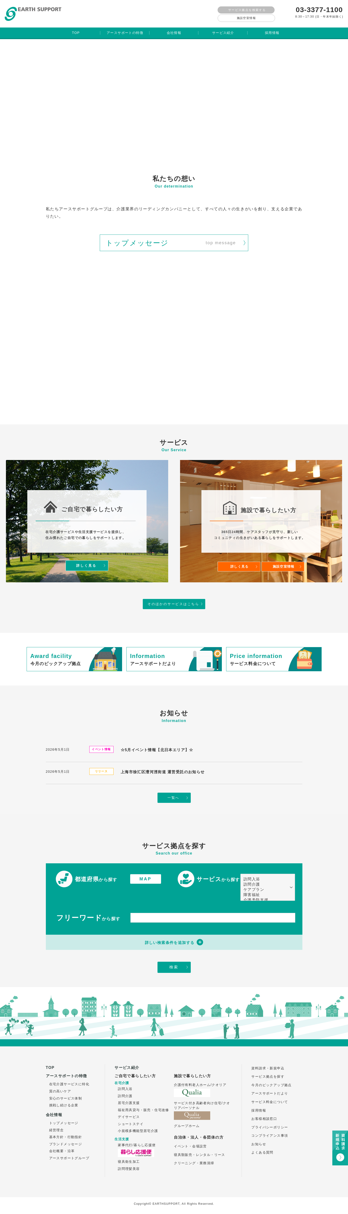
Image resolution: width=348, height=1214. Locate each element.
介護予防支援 (265, 898)
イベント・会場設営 (190, 1145)
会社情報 (54, 1113)
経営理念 (56, 1129)
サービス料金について (269, 1100)
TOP (50, 1066)
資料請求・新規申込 (267, 1066)
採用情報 (258, 1109)
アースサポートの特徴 (66, 1074)
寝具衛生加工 (129, 1160)
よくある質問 (262, 1151)
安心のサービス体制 (65, 1097)
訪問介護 (265, 883)
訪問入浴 (265, 877)
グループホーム (187, 1124)
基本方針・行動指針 (65, 1135)
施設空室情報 (246, 18)
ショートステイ (130, 1122)
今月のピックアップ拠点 (271, 1083)
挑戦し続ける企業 (63, 1104)
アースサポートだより (269, 1092)
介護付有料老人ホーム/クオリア (200, 1083)
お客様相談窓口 (264, 1117)
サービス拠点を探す (267, 1075)
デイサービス (129, 1115)
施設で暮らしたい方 (192, 1074)
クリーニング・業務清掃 (194, 1161)
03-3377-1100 (319, 10)
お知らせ (258, 1143)
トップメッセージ (63, 1121)
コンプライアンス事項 (269, 1134)
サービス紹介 (126, 1066)
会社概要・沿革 (62, 1149)
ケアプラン (265, 888)
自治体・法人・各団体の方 (199, 1136)
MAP (145, 877)
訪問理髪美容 (129, 1167)
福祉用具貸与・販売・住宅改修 (143, 1108)
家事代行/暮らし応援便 (137, 1143)
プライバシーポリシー (269, 1126)
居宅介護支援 (129, 1101)
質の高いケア (60, 1090)
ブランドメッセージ (65, 1143)
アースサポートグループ (69, 1157)
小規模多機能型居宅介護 (138, 1129)
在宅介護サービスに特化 (69, 1083)
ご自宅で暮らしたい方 (135, 1074)
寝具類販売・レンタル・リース (199, 1153)
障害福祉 (265, 893)
